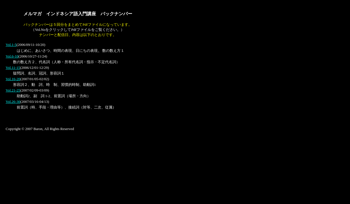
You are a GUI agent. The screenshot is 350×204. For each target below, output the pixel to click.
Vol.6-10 (12, 56)
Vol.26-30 (13, 101)
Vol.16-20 (13, 79)
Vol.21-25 (13, 90)
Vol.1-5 (11, 44)
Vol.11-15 (13, 67)
